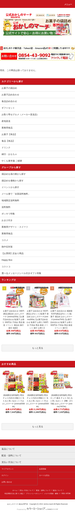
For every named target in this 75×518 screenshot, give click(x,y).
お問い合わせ (7, 482)
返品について (57, 490)
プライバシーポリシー (34, 493)
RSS (63, 493)
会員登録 (42, 469)
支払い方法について (26, 490)
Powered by (37, 509)
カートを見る (44, 475)
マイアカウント (8, 469)
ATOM (68, 493)
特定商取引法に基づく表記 (14, 493)
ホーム (14, 490)
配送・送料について (43, 490)
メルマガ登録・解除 (51, 493)
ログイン (5, 475)
